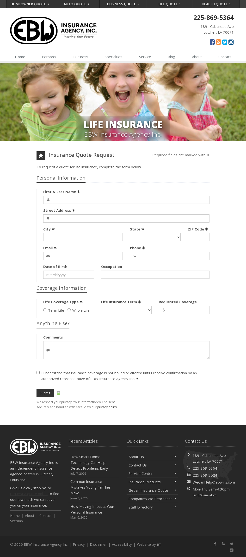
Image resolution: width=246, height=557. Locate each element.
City (49, 229)
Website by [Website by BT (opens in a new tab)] (149, 544)
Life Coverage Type (63, 301)
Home (20, 56)
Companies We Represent (152, 498)
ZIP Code (198, 229)
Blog (171, 56)
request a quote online (29, 493)
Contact (224, 56)
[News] (218, 42)
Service (145, 56)
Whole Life (79, 310)
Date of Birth (55, 266)
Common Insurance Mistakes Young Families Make (94, 490)
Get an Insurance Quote (152, 490)
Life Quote (170, 4)
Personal (49, 56)
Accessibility (122, 544)
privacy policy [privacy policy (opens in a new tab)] (107, 407)
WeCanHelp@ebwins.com (214, 482)
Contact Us (152, 465)
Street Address (59, 210)
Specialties (113, 56)
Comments (53, 337)
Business (80, 56)
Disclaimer (98, 544)
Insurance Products (152, 481)
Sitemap (16, 521)
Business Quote (123, 4)
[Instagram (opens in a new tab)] (231, 42)
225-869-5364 (205, 468)
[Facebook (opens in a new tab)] (212, 42)
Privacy (79, 544)
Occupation (111, 266)
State (137, 229)
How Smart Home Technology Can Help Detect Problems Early (94, 465)
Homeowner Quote (30, 4)
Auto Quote (76, 4)
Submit (45, 393)
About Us (152, 456)
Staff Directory (152, 507)
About (197, 56)
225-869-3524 (205, 475)
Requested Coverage (178, 301)
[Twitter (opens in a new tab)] (224, 42)
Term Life (53, 310)
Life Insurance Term (121, 301)
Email (50, 247)
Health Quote (216, 4)
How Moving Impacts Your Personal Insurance (94, 512)
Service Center (152, 473)
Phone (137, 247)
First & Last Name (61, 191)
